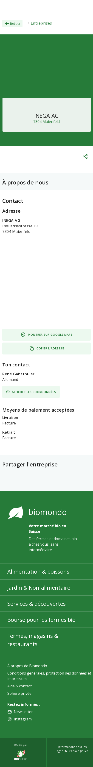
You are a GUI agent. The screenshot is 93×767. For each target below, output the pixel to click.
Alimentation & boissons (38, 571)
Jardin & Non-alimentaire (38, 587)
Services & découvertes (36, 603)
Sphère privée (19, 693)
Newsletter (23, 711)
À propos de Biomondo (27, 665)
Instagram (23, 719)
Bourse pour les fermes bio (41, 619)
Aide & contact (19, 686)
